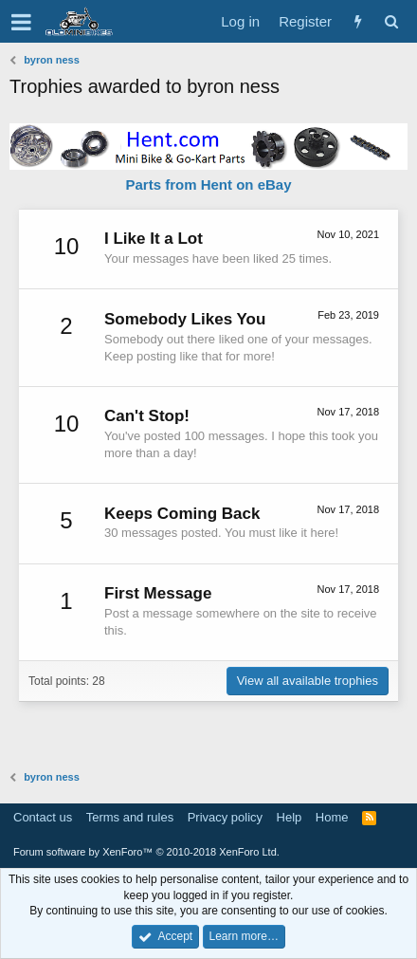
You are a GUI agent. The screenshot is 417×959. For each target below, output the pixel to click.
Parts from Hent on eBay (208, 184)
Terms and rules (129, 817)
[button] (21, 22)
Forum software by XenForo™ (146, 852)
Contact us (42, 817)
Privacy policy (225, 817)
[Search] (391, 21)
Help (289, 817)
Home (332, 817)
